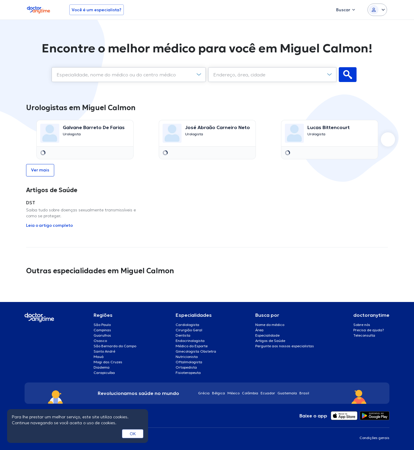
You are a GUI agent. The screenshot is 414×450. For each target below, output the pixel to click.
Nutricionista (187, 356)
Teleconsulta (364, 335)
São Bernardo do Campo (115, 346)
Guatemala (287, 393)
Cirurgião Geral (189, 330)
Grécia (204, 393)
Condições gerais (374, 437)
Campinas (102, 330)
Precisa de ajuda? (368, 330)
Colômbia (250, 393)
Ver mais (40, 170)
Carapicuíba (104, 372)
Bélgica (218, 393)
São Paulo (102, 324)
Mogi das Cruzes (108, 362)
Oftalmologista (189, 362)
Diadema (102, 367)
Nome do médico (269, 324)
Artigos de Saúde (270, 340)
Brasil (304, 393)
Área (259, 330)
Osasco (100, 340)
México (233, 393)
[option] (85, 139)
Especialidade (267, 335)
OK (133, 433)
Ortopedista (186, 367)
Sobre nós (361, 324)
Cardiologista (187, 324)
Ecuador (268, 393)
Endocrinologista (190, 340)
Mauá (99, 356)
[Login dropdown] (377, 10)
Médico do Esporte (192, 346)
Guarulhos (102, 335)
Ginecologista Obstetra (196, 351)
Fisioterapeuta (188, 372)
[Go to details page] (85, 133)
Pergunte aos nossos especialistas (284, 346)
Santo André (104, 351)
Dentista (183, 335)
